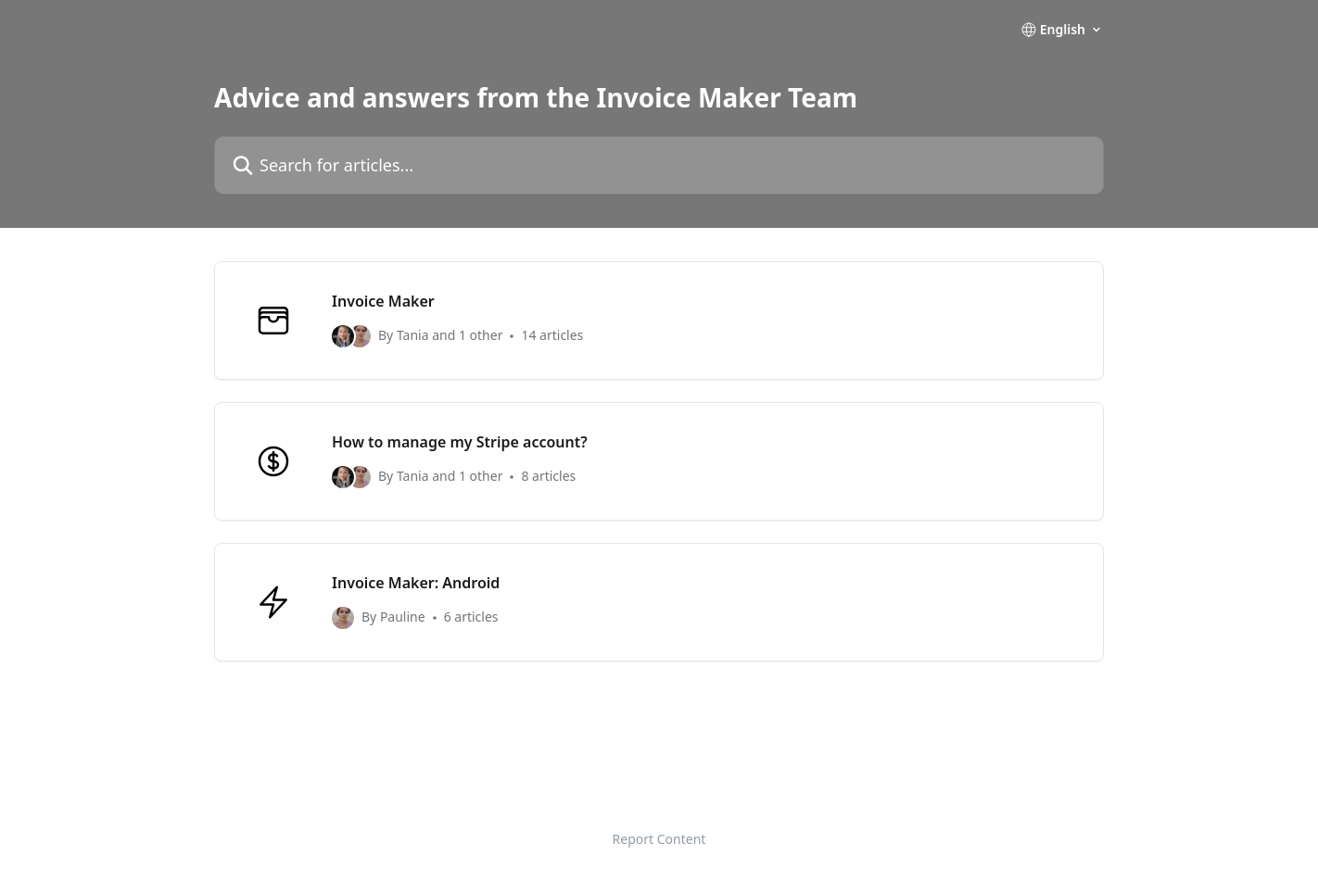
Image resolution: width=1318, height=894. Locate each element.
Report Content (659, 839)
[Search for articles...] (659, 165)
